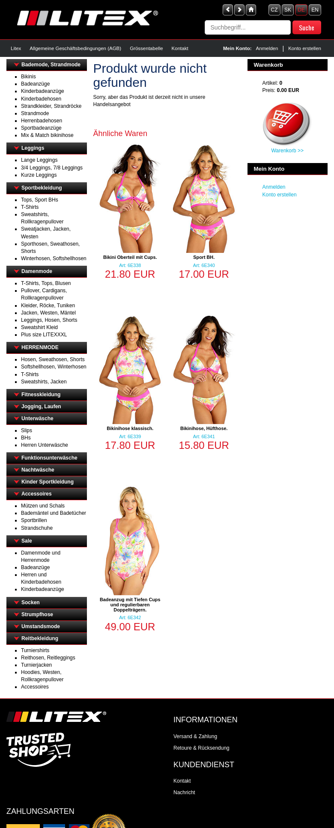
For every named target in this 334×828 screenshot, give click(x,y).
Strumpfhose (37, 614)
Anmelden (267, 48)
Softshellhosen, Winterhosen (53, 367)
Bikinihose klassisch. (130, 428)
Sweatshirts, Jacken (44, 382)
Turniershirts (35, 650)
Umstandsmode (40, 626)
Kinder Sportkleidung (47, 482)
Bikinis (28, 77)
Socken (30, 602)
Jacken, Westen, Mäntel (48, 313)
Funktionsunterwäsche (49, 458)
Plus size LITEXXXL (44, 335)
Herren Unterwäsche (44, 445)
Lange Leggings (39, 160)
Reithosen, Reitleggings (48, 658)
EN (315, 10)
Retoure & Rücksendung (201, 748)
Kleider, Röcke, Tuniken (48, 306)
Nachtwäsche (37, 470)
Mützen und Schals (43, 506)
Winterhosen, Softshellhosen (53, 258)
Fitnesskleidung (40, 395)
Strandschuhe (37, 528)
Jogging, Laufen (41, 407)
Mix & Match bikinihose (47, 135)
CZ (274, 10)
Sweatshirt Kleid (39, 327)
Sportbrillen (34, 520)
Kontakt (180, 48)
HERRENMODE (40, 347)
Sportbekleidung (41, 188)
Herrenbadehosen (41, 121)
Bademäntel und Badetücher (53, 513)
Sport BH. (204, 257)
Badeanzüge (35, 84)
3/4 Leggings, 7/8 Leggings (52, 168)
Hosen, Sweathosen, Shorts (53, 359)
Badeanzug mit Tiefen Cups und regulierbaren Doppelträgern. (130, 604)
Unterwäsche (37, 418)
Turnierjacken (36, 665)
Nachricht (184, 792)
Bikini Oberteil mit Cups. (130, 257)
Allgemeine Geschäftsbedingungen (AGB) (75, 48)
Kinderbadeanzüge (42, 91)
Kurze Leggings (39, 175)
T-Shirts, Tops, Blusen (46, 283)
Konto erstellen (304, 48)
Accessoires (36, 494)
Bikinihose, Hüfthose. (203, 428)
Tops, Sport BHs (39, 200)
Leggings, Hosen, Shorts (49, 320)
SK (287, 10)
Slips (26, 430)
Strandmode (35, 113)
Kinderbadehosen (41, 99)
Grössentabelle (146, 48)
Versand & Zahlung (195, 736)
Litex (16, 48)
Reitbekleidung (39, 638)
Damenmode (36, 271)
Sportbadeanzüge (41, 128)
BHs (26, 438)
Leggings (32, 148)
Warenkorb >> (287, 151)
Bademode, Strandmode (51, 65)
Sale (26, 541)
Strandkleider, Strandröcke (51, 106)
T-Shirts (30, 207)
